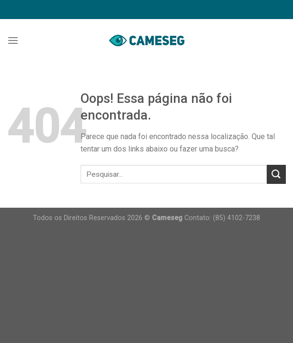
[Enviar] (276, 174)
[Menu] (13, 40)
